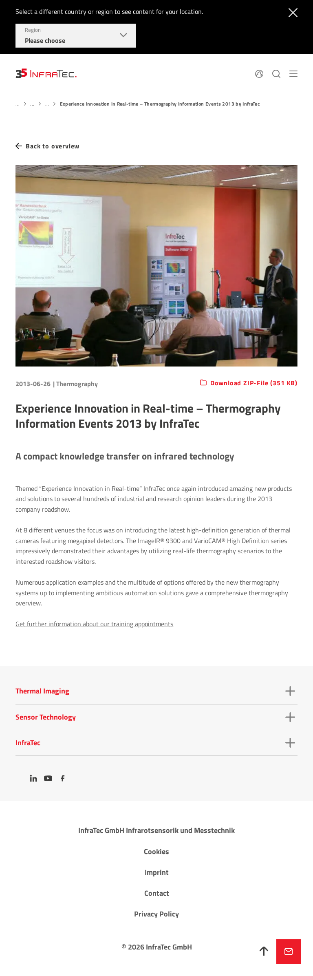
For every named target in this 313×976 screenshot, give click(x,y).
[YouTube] (48, 778)
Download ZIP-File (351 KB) (254, 383)
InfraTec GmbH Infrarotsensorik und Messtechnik (156, 830)
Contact (156, 893)
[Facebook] (63, 778)
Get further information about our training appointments (94, 624)
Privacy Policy (156, 913)
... (17, 104)
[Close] (291, 11)
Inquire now (288, 951)
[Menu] (293, 73)
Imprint (157, 872)
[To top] (264, 951)
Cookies (156, 851)
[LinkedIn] (33, 778)
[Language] (259, 73)
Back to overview (52, 146)
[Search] (276, 73)
